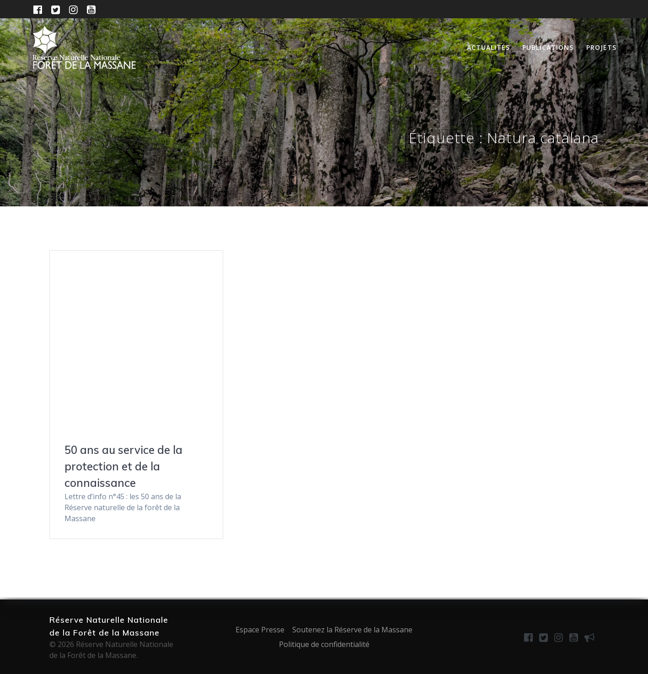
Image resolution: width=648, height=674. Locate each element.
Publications (547, 47)
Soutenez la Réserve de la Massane (352, 630)
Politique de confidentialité (324, 644)
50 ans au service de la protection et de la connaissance (123, 466)
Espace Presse (260, 630)
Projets (601, 47)
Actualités (488, 47)
